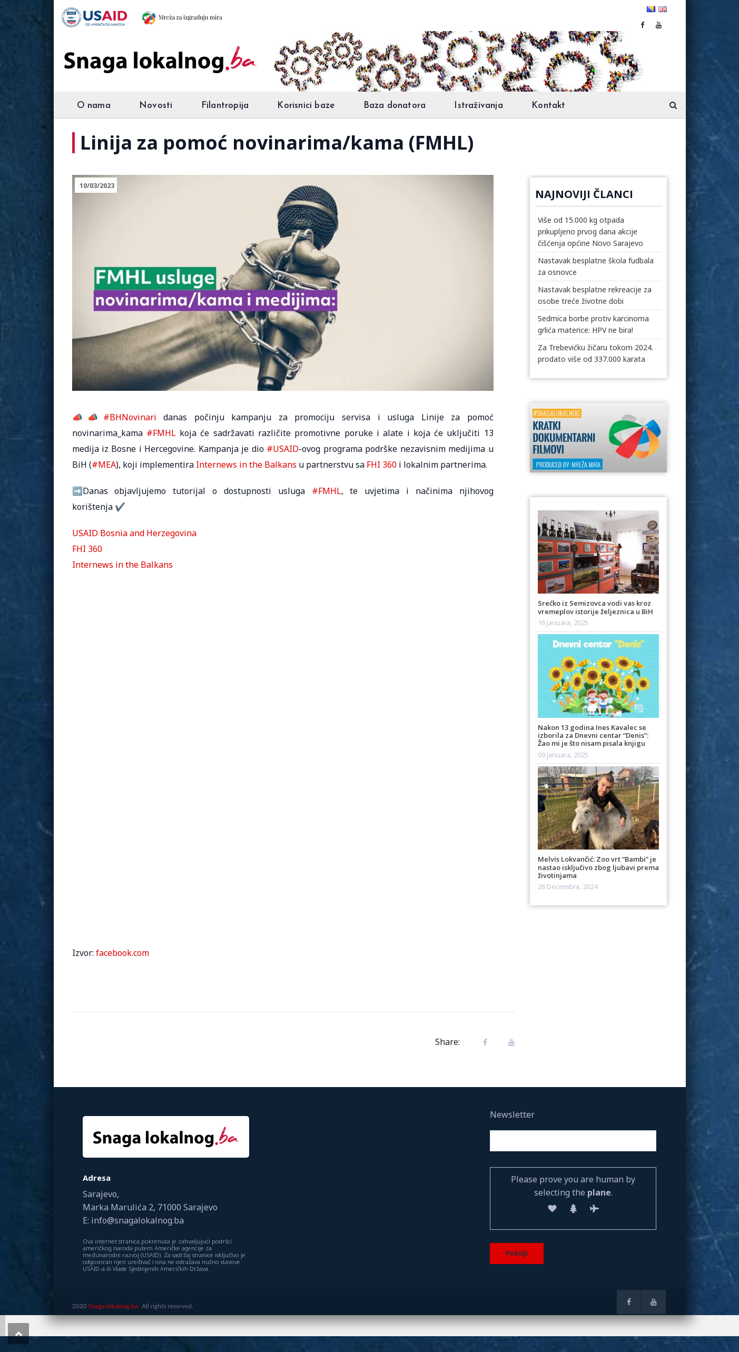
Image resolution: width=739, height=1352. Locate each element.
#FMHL (161, 433)
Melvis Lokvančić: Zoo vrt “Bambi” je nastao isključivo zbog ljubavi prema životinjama (598, 867)
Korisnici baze (305, 105)
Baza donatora (394, 105)
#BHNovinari (129, 417)
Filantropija (225, 105)
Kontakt (548, 105)
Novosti (155, 105)
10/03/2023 (97, 185)
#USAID (283, 449)
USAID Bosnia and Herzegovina (134, 533)
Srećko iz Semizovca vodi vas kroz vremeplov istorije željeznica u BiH (595, 607)
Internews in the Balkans (246, 464)
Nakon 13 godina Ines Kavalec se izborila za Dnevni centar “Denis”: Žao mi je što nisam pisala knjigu (593, 735)
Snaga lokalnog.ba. (113, 1306)
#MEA (104, 464)
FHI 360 (382, 464)
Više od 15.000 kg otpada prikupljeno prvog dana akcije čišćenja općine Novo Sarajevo (590, 231)
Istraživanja (478, 105)
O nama (94, 105)
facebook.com (122, 953)
